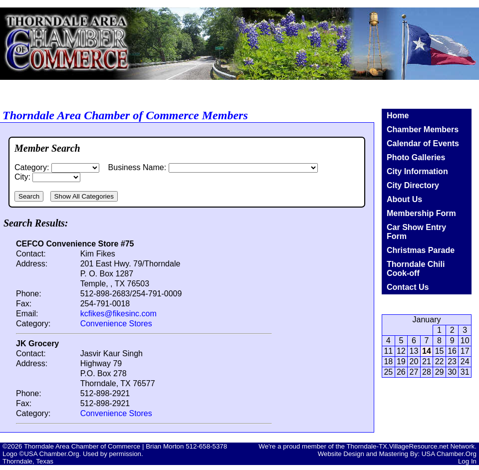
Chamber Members (423, 129)
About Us (404, 199)
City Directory (413, 185)
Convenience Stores (116, 323)
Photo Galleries (416, 157)
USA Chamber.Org (449, 454)
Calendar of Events (423, 143)
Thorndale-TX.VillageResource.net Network (410, 446)
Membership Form (421, 213)
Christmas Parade (421, 250)
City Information (417, 171)
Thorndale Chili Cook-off (416, 268)
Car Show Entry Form (416, 231)
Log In (467, 461)
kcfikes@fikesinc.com (118, 313)
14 (426, 351)
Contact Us (408, 287)
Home (398, 115)
